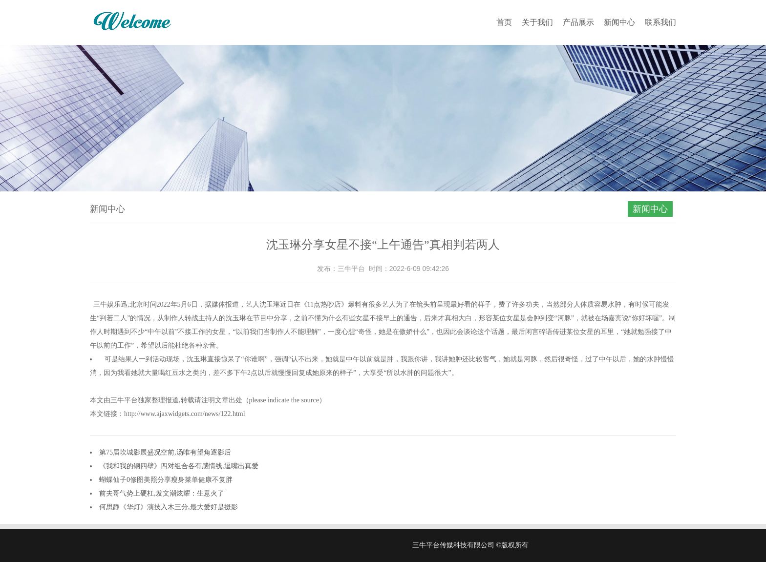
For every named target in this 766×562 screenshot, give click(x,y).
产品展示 (578, 22)
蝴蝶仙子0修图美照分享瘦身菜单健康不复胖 (166, 479)
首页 (504, 22)
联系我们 (660, 22)
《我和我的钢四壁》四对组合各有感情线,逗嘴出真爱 (178, 466)
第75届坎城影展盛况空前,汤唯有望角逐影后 (165, 452)
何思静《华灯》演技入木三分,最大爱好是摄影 (168, 507)
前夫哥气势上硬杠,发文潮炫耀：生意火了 (161, 493)
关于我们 (537, 22)
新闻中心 (619, 22)
